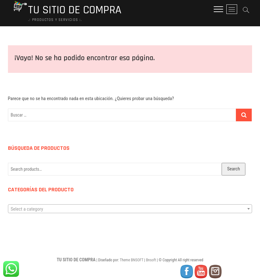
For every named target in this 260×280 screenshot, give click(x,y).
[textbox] (130, 209)
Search (233, 169)
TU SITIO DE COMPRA (74, 10)
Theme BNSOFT (131, 260)
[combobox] (130, 208)
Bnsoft (151, 260)
